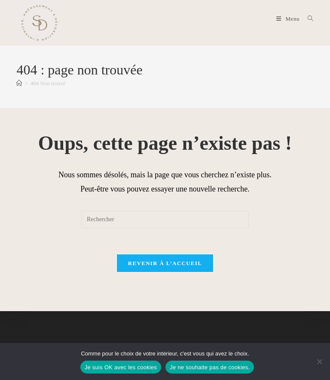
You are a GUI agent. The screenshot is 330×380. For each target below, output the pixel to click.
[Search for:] (307, 18)
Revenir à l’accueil (165, 263)
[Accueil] (19, 83)
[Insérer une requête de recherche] (165, 219)
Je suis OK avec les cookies (121, 367)
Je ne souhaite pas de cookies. (210, 367)
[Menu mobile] (288, 18)
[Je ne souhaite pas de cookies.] (319, 361)
